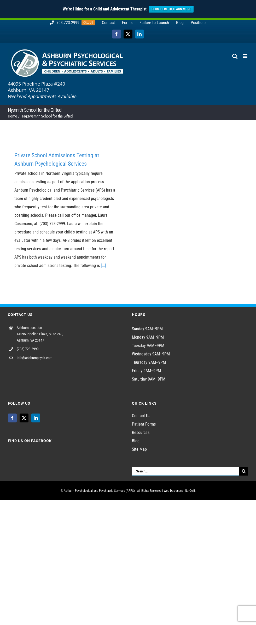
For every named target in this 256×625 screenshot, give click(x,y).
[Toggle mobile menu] (245, 56)
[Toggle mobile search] (234, 56)
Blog (135, 440)
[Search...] (185, 471)
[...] (103, 265)
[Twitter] (24, 418)
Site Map (139, 449)
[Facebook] (12, 418)
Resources (140, 432)
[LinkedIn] (35, 418)
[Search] (243, 471)
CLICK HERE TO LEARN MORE (171, 9)
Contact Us (141, 415)
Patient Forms (144, 424)
